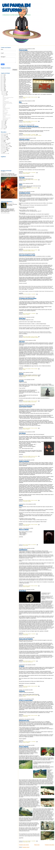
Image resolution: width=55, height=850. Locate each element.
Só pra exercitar (25, 545)
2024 (3, 75)
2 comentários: (33, 134)
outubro (4, 93)
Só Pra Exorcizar (4, 150)
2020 (3, 79)
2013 (3, 87)
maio (4, 123)
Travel (2, 152)
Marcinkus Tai (3, 144)
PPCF (20, 184)
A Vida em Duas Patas (26, 135)
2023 (3, 76)
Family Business (28, 122)
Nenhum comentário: (34, 97)
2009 (3, 128)
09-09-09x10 (22, 590)
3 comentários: (33, 741)
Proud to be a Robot (4, 148)
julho (4, 121)
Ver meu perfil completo (5, 213)
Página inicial (36, 844)
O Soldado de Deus (24, 193)
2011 (3, 89)
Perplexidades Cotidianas (37, 135)
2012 (3, 88)
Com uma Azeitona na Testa (27, 255)
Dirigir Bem (22, 318)
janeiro (4, 127)
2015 (3, 85)
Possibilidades (3, 147)
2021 (3, 78)
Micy (20, 102)
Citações (24, 122)
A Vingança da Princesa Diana (27, 298)
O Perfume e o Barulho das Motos (28, 126)
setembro (4, 94)
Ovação (21, 373)
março (4, 125)
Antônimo (22, 691)
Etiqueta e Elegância (26, 173)
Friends (24, 525)
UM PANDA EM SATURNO (16, 8)
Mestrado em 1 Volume (5, 145)
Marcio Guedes (11, 203)
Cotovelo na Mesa (24, 139)
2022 (3, 77)
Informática (3, 142)
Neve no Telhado (24, 529)
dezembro (5, 91)
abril (4, 124)
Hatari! (21, 505)
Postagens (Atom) (25, 847)
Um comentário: (33, 544)
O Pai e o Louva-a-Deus (26, 700)
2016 (3, 84)
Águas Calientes (23, 746)
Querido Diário (3, 149)
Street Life (33, 250)
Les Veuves (22, 433)
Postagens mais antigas (49, 844)
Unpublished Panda (4, 153)
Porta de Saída (23, 50)
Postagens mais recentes (24, 844)
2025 (3, 74)
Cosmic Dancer (25, 716)
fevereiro (4, 126)
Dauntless (3, 171)
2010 (3, 90)
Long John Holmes (4, 143)
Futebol (24, 369)
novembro (5, 92)
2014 (3, 86)
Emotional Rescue (4, 137)
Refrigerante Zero (24, 720)
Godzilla (21, 381)
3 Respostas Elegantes (25, 406)
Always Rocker (3, 134)
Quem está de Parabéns (26, 639)
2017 (3, 83)
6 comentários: (33, 172)
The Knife (22, 177)
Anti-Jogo (22, 341)
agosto (4, 120)
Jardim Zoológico (24, 461)
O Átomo (21, 666)
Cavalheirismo (23, 549)
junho (4, 122)
